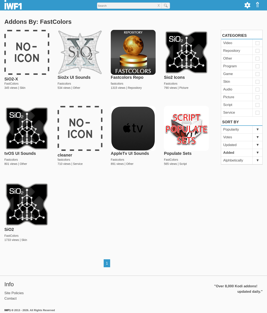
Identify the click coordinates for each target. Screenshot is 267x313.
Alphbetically (233, 160)
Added (228, 153)
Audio (227, 89)
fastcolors (117, 83)
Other (76, 87)
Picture (184, 87)
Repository (135, 87)
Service (78, 163)
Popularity (231, 129)
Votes (227, 137)
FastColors (11, 83)
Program (230, 66)
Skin (22, 87)
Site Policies (14, 293)
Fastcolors (64, 83)
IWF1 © (8, 310)
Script (183, 163)
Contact (10, 298)
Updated (230, 145)
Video (227, 43)
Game (228, 74)
